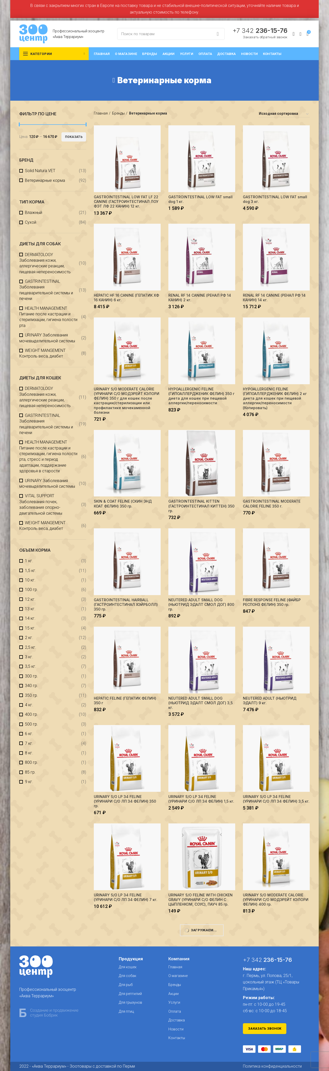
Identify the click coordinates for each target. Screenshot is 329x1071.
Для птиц (126, 1011)
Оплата (174, 1011)
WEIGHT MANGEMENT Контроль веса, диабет (42, 353)
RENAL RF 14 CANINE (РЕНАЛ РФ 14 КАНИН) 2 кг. (199, 297)
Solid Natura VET (40, 170)
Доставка (176, 1020)
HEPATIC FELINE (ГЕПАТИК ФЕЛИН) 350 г (125, 700)
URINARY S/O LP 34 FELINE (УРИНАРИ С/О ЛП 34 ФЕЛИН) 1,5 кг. (201, 798)
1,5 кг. (30, 570)
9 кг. (29, 781)
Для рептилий (130, 994)
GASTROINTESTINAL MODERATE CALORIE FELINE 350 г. (271, 503)
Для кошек (127, 967)
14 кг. (30, 618)
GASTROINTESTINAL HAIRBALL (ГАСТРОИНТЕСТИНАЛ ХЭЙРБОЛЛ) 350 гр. (126, 604)
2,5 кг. (30, 647)
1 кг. (29, 560)
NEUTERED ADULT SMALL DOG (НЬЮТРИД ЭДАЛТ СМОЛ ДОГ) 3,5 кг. (200, 703)
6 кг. (29, 733)
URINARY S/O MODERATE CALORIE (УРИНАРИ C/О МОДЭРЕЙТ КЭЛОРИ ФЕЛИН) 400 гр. (275, 899)
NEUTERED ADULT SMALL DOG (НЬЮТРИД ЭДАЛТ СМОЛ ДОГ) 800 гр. (201, 604)
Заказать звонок (264, 1028)
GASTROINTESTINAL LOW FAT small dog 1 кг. (200, 199)
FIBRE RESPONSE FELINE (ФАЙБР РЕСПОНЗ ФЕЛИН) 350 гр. (272, 602)
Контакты (176, 1038)
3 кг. (29, 656)
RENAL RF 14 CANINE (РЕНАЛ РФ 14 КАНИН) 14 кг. (274, 297)
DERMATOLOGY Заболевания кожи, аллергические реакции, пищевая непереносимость (45, 263)
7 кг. (29, 743)
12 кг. (30, 599)
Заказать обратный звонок (265, 37)
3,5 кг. (30, 666)
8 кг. (29, 752)
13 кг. (30, 608)
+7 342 (259, 30)
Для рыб (126, 985)
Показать (74, 137)
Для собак (127, 976)
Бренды (118, 113)
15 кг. (30, 628)
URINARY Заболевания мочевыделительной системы (47, 338)
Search (217, 34)
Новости (176, 1029)
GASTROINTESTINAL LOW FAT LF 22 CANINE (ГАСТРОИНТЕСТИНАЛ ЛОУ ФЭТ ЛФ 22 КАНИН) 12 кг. (126, 201)
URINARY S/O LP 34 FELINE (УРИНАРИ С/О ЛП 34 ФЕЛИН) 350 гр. (125, 801)
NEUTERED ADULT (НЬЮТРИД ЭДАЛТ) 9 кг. (269, 700)
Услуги (174, 1002)
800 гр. (31, 762)
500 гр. (31, 724)
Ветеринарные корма (45, 180)
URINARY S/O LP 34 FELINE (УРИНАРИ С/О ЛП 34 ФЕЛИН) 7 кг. (125, 897)
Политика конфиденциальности (272, 1066)
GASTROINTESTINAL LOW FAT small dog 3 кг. (275, 199)
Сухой (30, 222)
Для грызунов (130, 1002)
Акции (173, 994)
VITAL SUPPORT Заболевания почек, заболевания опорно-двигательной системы (40, 504)
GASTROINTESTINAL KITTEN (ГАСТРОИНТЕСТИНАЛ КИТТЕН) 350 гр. (201, 506)
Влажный (33, 212)
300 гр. (31, 676)
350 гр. (31, 695)
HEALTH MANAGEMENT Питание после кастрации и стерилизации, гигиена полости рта (48, 317)
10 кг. (30, 580)
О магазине (178, 976)
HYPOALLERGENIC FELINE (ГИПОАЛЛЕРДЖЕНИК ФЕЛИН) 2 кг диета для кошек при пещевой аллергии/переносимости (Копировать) (275, 398)
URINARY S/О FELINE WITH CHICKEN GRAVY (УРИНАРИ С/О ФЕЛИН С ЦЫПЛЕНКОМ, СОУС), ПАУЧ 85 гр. (200, 899)
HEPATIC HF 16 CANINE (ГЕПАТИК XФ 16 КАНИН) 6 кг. (126, 297)
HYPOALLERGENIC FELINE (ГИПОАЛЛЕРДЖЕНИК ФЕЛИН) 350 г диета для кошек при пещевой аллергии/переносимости (201, 396)
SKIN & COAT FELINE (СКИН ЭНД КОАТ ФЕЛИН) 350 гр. (123, 503)
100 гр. (31, 589)
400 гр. (31, 714)
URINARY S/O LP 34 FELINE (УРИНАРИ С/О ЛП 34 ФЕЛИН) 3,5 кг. (276, 798)
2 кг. (29, 637)
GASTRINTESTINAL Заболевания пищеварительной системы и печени (46, 290)
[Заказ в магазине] (284, 114)
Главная (101, 113)
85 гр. (30, 772)
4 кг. (29, 704)
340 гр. (31, 685)
